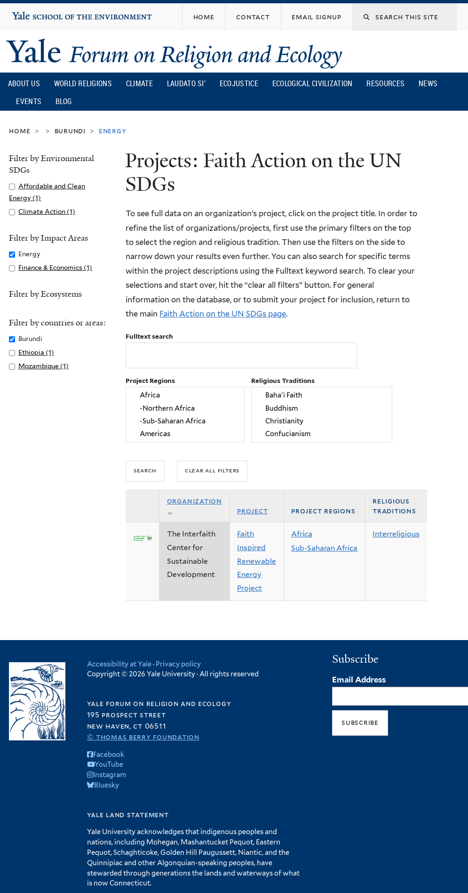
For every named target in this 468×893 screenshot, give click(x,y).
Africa (185, 395)
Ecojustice (239, 83)
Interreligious (396, 533)
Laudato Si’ (186, 83)
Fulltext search (149, 336)
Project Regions (150, 380)
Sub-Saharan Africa (324, 548)
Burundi (70, 130)
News (428, 83)
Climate (139, 83)
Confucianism (322, 433)
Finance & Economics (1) (55, 267)
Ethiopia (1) (36, 352)
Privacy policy (178, 664)
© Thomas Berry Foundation (143, 736)
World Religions (83, 83)
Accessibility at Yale (119, 664)
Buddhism (322, 408)
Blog (63, 101)
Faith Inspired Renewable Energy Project (256, 561)
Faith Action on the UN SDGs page (222, 313)
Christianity (322, 420)
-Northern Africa (185, 408)
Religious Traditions (283, 380)
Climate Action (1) (46, 211)
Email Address (359, 679)
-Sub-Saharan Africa (185, 420)
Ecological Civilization (312, 83)
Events (28, 101)
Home (19, 130)
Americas (185, 433)
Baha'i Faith (322, 395)
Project (252, 510)
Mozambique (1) (43, 366)
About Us (24, 83)
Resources (385, 83)
